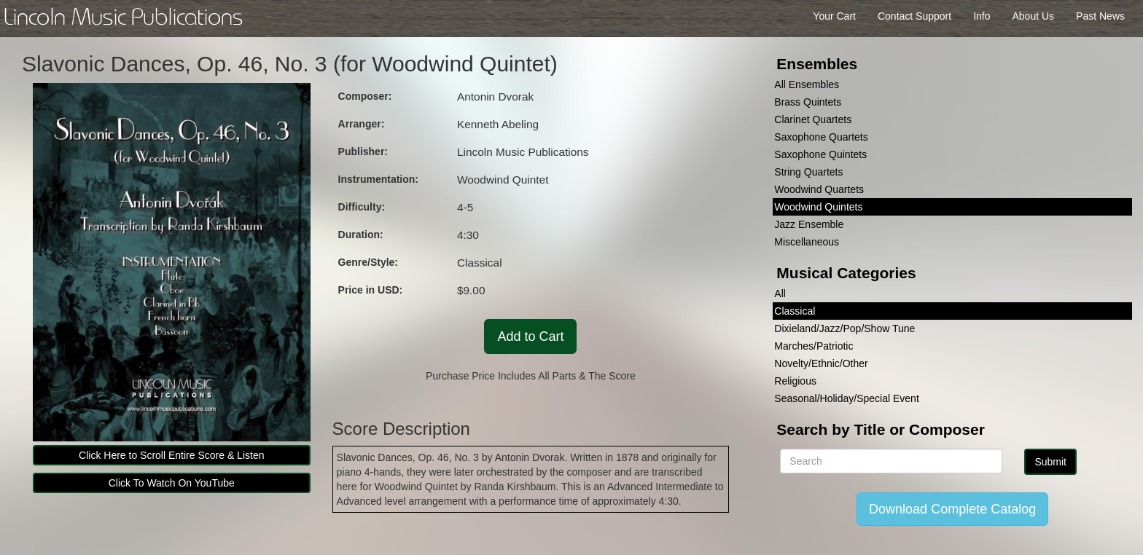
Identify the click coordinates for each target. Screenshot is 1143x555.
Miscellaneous (806, 242)
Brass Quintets (807, 102)
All (780, 293)
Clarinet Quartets (812, 119)
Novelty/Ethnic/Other (820, 363)
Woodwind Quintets (818, 207)
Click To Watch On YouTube (172, 483)
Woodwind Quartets (819, 189)
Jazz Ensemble (808, 224)
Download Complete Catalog (952, 509)
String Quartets (808, 172)
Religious (795, 381)
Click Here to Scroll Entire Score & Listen (171, 455)
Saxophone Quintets (820, 154)
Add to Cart (530, 336)
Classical (794, 311)
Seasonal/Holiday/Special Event (846, 398)
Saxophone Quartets (820, 137)
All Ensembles (806, 84)
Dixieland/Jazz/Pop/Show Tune (844, 328)
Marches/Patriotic (813, 346)
